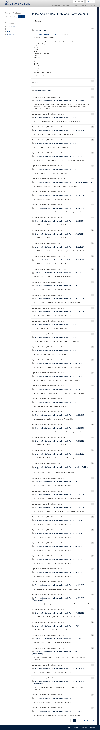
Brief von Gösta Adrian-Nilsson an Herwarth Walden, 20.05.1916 (58, 669)
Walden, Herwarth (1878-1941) (47, 34)
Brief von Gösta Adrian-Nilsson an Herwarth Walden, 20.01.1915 (58, 286)
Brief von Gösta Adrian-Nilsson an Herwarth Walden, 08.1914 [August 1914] (62, 182)
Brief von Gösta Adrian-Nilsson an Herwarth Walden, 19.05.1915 (58, 482)
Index (7, 31)
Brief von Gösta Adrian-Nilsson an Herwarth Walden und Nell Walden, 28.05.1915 (60, 468)
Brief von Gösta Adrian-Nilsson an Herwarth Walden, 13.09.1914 (58, 195)
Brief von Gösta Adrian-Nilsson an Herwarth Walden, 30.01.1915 (58, 299)
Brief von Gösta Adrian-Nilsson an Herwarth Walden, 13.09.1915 (58, 520)
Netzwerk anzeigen (11, 34)
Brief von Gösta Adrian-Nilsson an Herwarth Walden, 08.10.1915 (58, 546)
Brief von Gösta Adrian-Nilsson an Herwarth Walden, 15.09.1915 (58, 533)
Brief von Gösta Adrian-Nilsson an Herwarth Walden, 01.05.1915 (58, 428)
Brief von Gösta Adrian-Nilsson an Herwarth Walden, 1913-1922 (58, 101)
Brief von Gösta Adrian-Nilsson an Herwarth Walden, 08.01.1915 (58, 273)
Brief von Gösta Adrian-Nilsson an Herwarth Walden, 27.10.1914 (58, 234)
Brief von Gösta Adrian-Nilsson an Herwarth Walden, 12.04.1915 (58, 376)
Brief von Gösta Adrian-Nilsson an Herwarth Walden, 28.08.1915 (58, 508)
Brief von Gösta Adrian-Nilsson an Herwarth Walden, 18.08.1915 (58, 495)
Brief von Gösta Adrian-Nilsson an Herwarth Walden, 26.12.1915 (58, 585)
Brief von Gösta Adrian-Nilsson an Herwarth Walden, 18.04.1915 (58, 415)
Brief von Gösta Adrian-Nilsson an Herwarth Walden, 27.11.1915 (58, 559)
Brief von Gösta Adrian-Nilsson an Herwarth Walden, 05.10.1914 (58, 208)
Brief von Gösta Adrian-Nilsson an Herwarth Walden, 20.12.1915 (58, 572)
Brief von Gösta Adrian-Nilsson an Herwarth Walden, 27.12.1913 (58, 156)
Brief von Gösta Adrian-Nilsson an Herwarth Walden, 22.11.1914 (58, 260)
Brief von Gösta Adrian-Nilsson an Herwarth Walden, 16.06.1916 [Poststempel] (58, 682)
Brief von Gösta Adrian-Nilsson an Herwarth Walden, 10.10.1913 (58, 130)
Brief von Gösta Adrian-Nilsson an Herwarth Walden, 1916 (55, 626)
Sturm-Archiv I (39, 30)
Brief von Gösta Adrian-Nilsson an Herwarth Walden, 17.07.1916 (58, 698)
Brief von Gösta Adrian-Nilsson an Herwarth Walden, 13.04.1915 (58, 389)
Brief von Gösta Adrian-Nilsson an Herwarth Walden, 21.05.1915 (58, 454)
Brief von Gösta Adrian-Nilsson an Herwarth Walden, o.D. (55, 118)
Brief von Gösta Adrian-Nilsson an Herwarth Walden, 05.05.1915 (58, 441)
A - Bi (35, 83)
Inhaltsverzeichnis (11, 29)
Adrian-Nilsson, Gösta (42, 91)
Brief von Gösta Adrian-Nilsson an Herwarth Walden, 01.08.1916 (58, 711)
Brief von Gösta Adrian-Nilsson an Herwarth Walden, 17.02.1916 (58, 613)
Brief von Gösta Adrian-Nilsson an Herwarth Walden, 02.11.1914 (58, 247)
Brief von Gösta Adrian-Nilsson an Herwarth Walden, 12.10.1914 (58, 221)
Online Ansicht (10, 26)
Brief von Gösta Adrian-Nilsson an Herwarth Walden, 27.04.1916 (58, 639)
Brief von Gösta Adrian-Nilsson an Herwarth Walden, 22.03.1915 (58, 312)
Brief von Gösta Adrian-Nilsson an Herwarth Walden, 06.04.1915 (58, 363)
